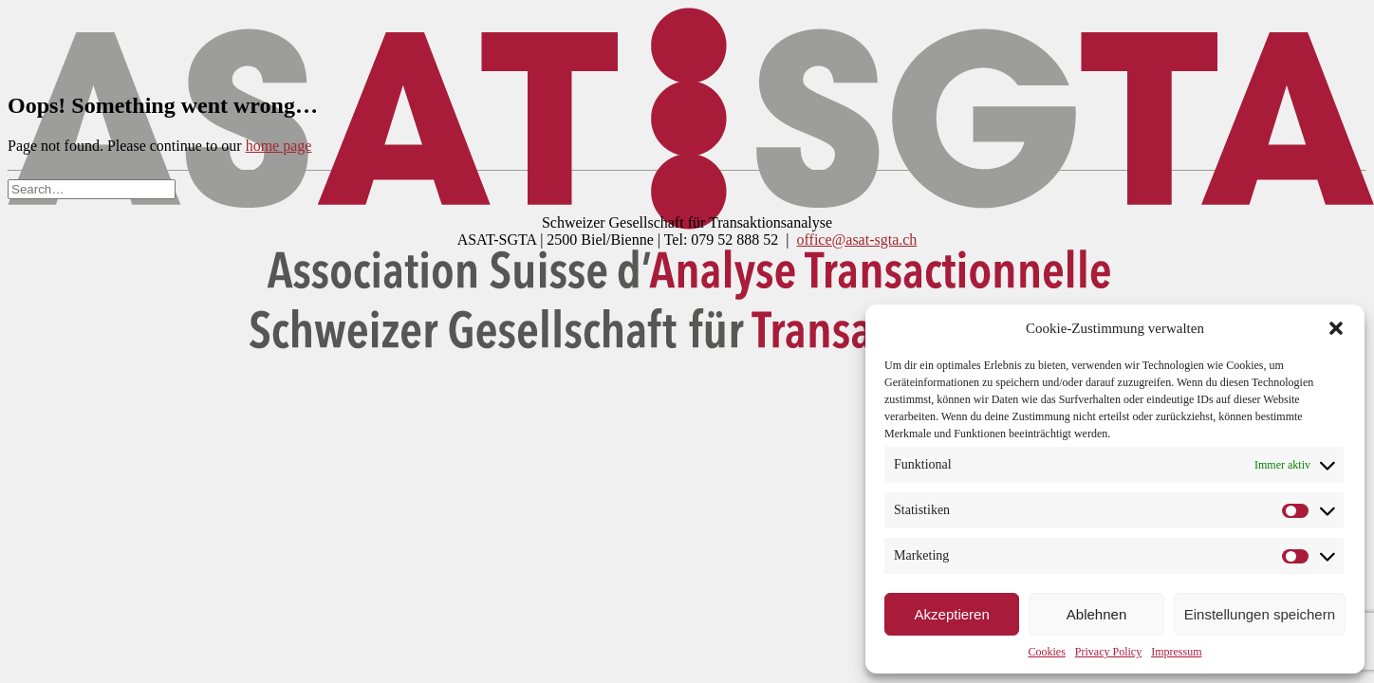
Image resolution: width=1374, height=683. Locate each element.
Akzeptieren (952, 614)
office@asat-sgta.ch (857, 239)
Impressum (1176, 651)
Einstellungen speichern (1259, 614)
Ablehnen (1096, 614)
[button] (1336, 328)
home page (279, 146)
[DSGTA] (687, 41)
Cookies (1047, 651)
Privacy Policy (1108, 651)
